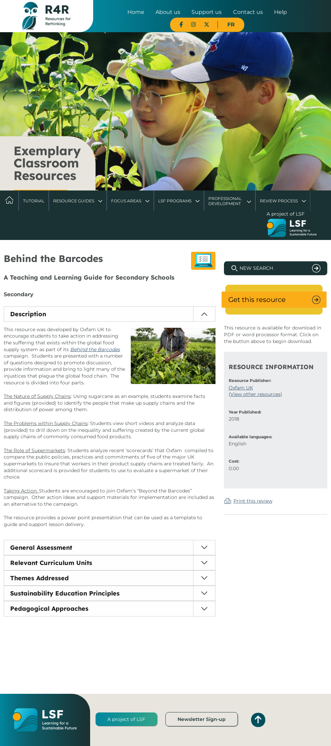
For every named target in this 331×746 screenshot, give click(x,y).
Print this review (252, 501)
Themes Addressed (39, 578)
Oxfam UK (241, 388)
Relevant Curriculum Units (51, 563)
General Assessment (41, 547)
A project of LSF (126, 719)
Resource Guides (73, 200)
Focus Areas (126, 200)
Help (280, 12)
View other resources (255, 394)
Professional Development (225, 201)
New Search (256, 268)
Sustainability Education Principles (65, 593)
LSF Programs (174, 200)
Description (28, 314)
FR (231, 24)
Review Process (279, 200)
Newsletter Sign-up (202, 719)
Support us (206, 12)
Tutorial (33, 200)
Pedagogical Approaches (49, 608)
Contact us (248, 12)
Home (135, 12)
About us (168, 12)
